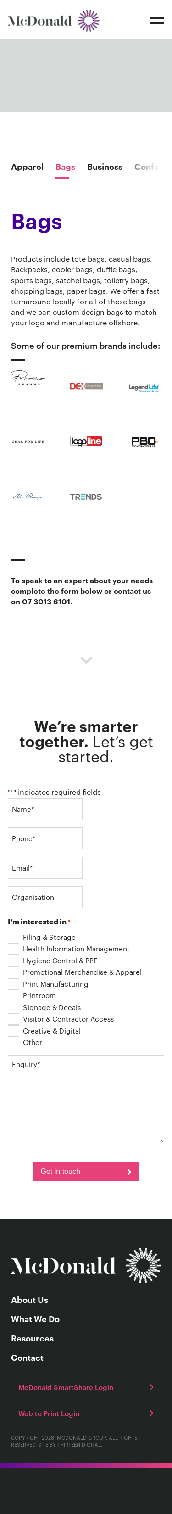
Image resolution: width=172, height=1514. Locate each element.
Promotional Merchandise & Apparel (75, 972)
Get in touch (60, 1171)
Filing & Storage (42, 937)
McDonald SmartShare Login (65, 1387)
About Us (29, 1299)
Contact (27, 1357)
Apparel (27, 166)
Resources (32, 1338)
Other (25, 1042)
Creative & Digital (44, 1030)
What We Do (35, 1318)
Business (104, 166)
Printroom (32, 995)
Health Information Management (69, 948)
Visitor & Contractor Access (61, 1018)
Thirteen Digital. (79, 1444)
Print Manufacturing (48, 983)
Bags (65, 166)
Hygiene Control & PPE (53, 960)
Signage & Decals (44, 1007)
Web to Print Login (48, 1413)
